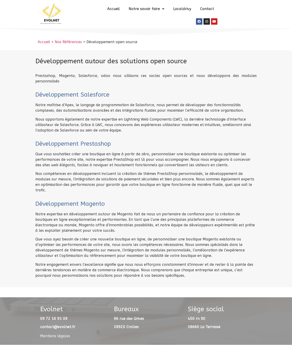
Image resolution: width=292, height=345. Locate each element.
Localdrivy (182, 9)
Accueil (113, 9)
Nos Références (68, 42)
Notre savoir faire (146, 9)
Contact (207, 9)
